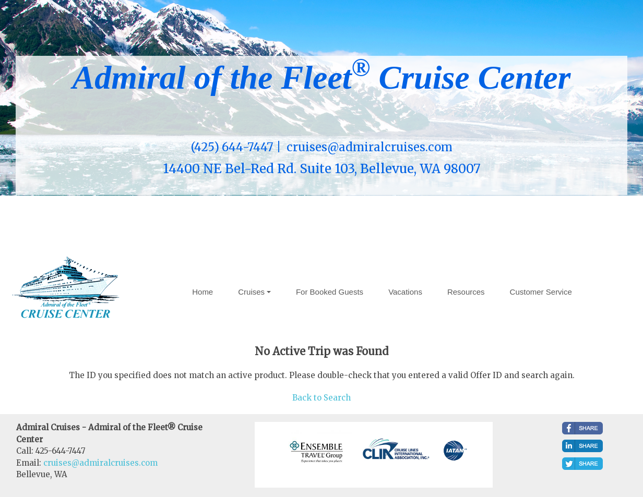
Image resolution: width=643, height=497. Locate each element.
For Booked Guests (329, 291)
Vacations (405, 291)
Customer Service (541, 291)
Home (202, 291)
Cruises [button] (251, 291)
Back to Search (321, 398)
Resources (466, 291)
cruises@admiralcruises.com (100, 463)
